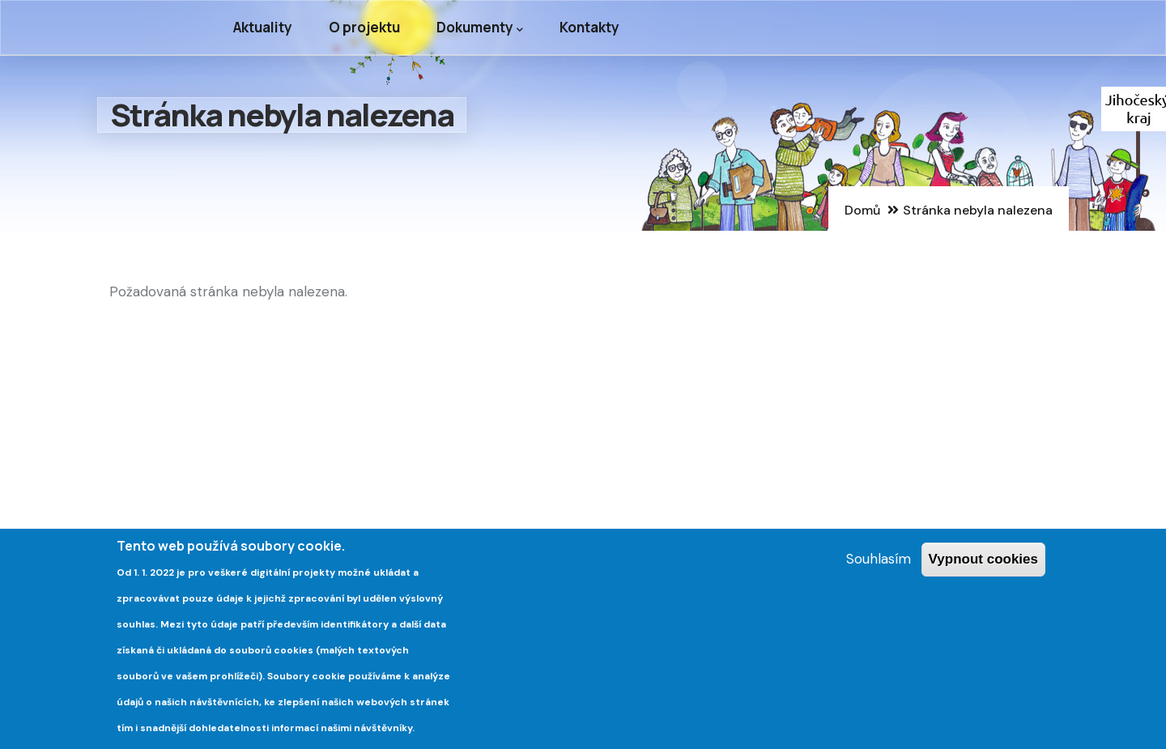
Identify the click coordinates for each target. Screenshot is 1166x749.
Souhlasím (878, 563)
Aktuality (262, 27)
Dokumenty (479, 28)
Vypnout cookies (983, 563)
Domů (862, 210)
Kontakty (589, 27)
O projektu (364, 27)
